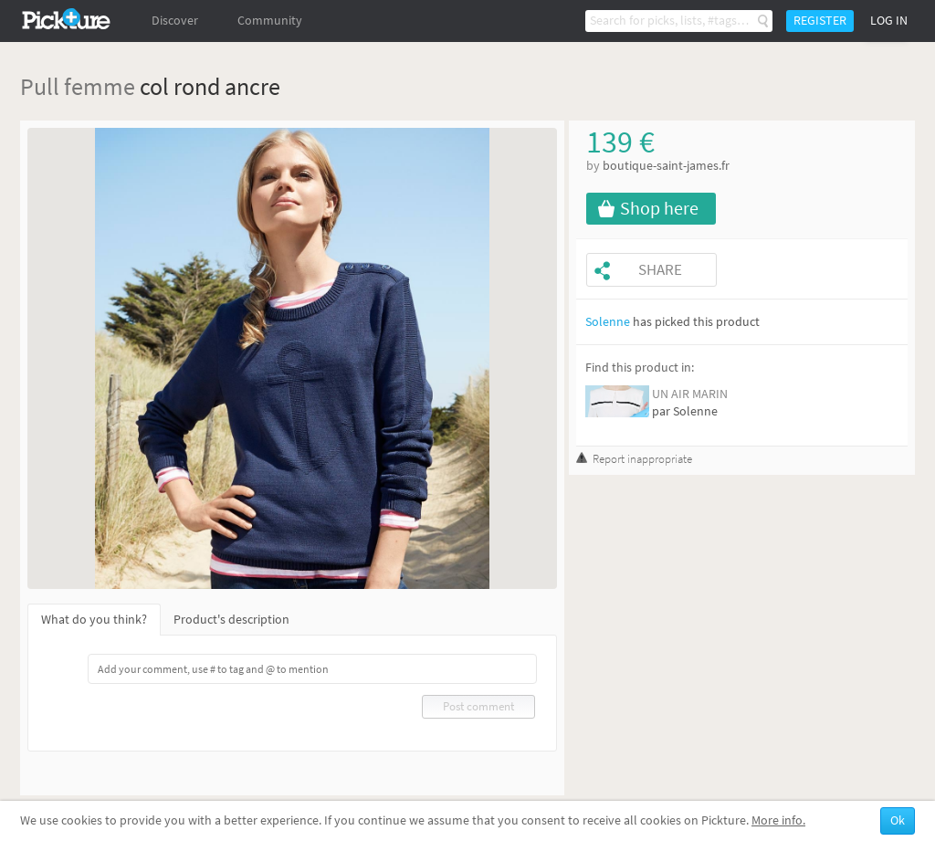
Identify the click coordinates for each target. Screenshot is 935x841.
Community (269, 20)
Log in (889, 20)
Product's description (231, 619)
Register (819, 20)
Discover (175, 20)
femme (99, 86)
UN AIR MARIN (690, 394)
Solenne (607, 322)
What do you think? (94, 619)
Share (660, 269)
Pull (39, 86)
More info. (778, 820)
